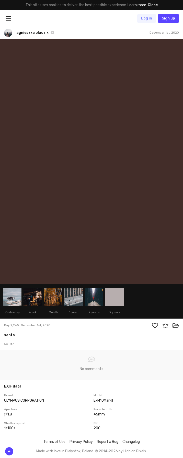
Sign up (168, 18)
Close (153, 5)
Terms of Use (54, 442)
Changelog (131, 442)
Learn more (137, 5)
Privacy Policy (81, 442)
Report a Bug (107, 442)
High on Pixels (134, 451)
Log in (146, 18)
